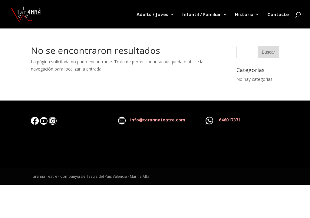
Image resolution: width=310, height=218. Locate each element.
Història (244, 14)
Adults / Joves (152, 14)
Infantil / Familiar (201, 14)
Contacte (278, 14)
